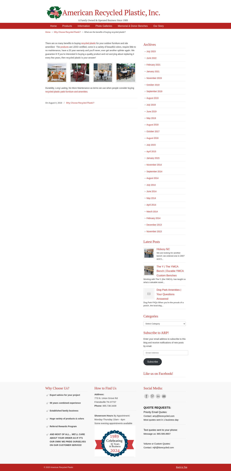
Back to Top (181, 467)
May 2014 (151, 198)
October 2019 (152, 85)
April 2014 (151, 205)
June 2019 (151, 111)
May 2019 (151, 118)
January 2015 (152, 158)
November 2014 (154, 165)
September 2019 (154, 91)
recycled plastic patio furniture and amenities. (67, 91)
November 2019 (154, 78)
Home (48, 32)
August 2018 (152, 124)
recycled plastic (88, 43)
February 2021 (153, 65)
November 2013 (154, 231)
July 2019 (151, 105)
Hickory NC (163, 249)
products (64, 47)
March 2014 (152, 211)
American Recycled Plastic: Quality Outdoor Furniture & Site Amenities (111, 10)
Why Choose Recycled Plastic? (67, 32)
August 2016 (152, 138)
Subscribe (152, 361)
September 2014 (154, 171)
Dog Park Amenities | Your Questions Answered (169, 294)
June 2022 (151, 58)
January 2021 (152, 71)
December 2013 (154, 225)
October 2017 (152, 131)
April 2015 (151, 151)
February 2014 (153, 218)
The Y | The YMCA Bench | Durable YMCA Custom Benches (170, 271)
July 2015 (151, 145)
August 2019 (152, 98)
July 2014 (151, 185)
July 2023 (151, 51)
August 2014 (152, 178)
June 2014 (151, 191)
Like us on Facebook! (158, 374)
